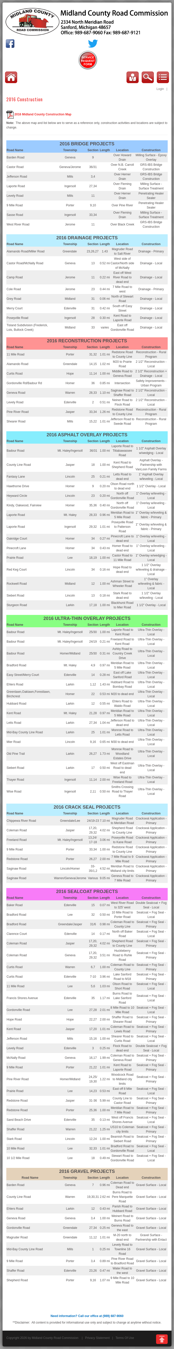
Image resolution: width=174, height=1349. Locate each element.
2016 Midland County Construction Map (42, 114)
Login (160, 89)
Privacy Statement (97, 1338)
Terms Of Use (124, 1338)
